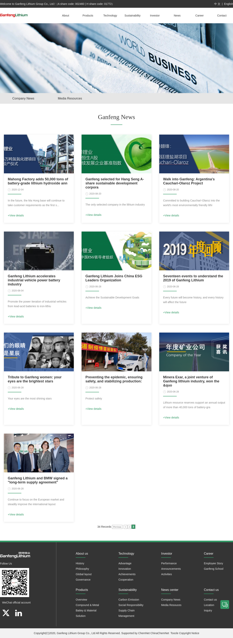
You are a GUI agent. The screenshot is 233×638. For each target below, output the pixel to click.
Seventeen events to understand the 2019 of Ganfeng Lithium (193, 278)
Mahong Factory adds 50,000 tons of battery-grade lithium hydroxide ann (38, 181)
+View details (16, 215)
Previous (117, 527)
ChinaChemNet (159, 633)
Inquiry (208, 610)
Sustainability (132, 15)
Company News (23, 98)
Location (209, 605)
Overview (81, 599)
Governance (83, 579)
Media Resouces (171, 605)
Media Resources (70, 98)
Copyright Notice (189, 633)
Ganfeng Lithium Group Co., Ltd (76, 633)
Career (199, 15)
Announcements (171, 568)
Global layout (84, 574)
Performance (169, 563)
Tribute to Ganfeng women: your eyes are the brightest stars (35, 379)
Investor (155, 15)
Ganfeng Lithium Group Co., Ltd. (34, 3)
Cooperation (125, 579)
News (177, 15)
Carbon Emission (128, 599)
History (80, 563)
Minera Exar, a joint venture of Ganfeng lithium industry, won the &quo (191, 381)
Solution (81, 615)
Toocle (174, 633)
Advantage (124, 563)
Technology (110, 15)
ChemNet (144, 633)
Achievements (127, 574)
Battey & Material (86, 610)
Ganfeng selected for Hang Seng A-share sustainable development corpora (114, 183)
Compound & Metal (87, 605)
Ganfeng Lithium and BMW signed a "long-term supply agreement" (38, 480)
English (228, 3)
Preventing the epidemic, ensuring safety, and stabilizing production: (114, 379)
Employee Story (213, 563)
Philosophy (82, 568)
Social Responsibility (130, 605)
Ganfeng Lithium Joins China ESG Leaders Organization (113, 278)
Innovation (124, 568)
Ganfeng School (213, 568)
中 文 (217, 3)
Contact (221, 15)
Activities (166, 574)
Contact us (210, 599)
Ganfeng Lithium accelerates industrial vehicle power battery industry (34, 280)
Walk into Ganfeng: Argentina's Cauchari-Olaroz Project (189, 181)
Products (88, 15)
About (65, 15)
